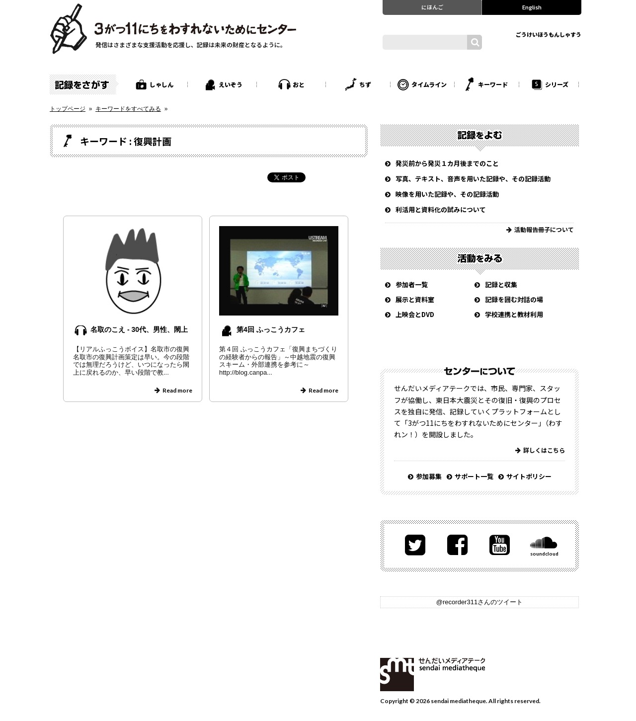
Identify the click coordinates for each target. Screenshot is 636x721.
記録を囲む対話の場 (514, 299)
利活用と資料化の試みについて (441, 209)
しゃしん (161, 84)
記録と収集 (501, 284)
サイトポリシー (529, 476)
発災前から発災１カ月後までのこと (447, 163)
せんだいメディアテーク (432, 674)
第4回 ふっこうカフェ (271, 329)
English (532, 7)
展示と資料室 (415, 299)
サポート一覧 (474, 476)
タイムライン (429, 84)
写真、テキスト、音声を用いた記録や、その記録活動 (473, 178)
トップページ (67, 108)
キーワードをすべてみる (128, 108)
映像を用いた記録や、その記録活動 (447, 194)
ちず (365, 84)
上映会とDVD (415, 314)
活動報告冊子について (544, 229)
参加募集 (429, 476)
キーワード (493, 84)
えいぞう (230, 84)
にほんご (432, 7)
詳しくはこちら (544, 450)
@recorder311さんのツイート (479, 602)
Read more (177, 390)
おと (299, 84)
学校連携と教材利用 (514, 314)
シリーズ (556, 84)
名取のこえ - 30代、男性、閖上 (139, 329)
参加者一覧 (412, 284)
